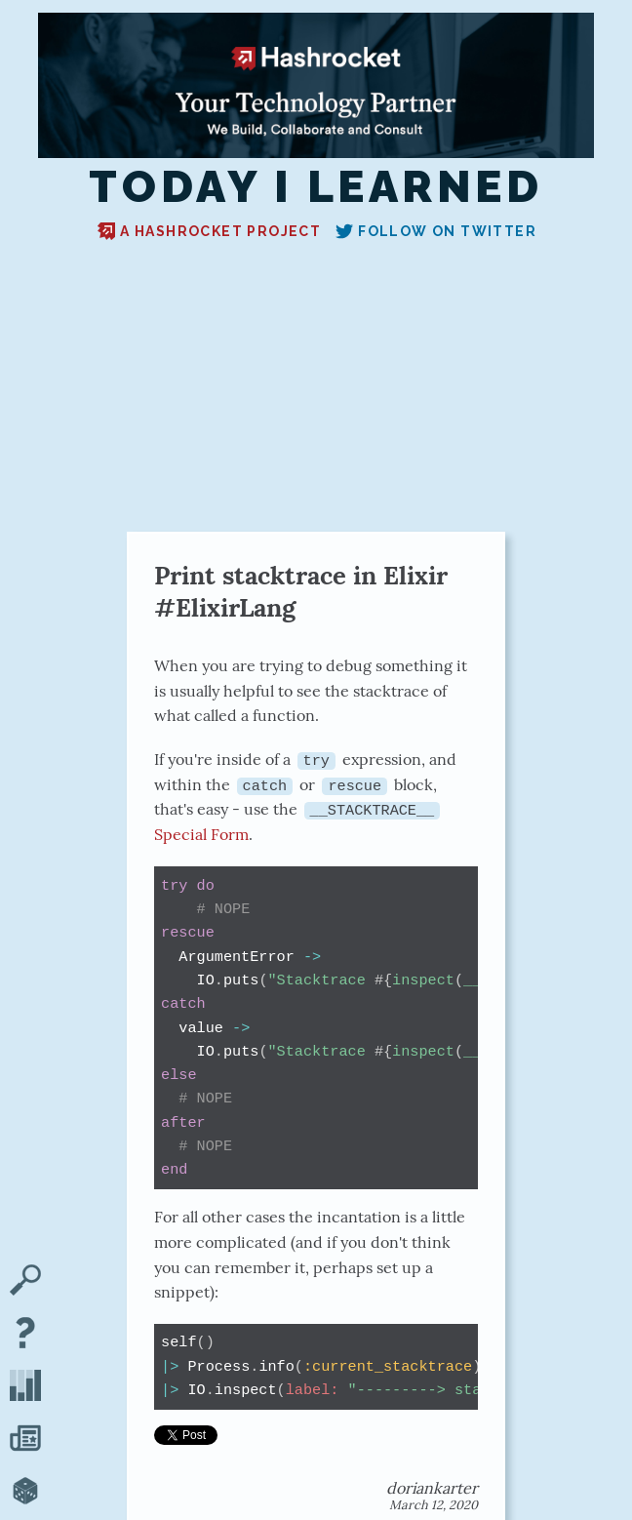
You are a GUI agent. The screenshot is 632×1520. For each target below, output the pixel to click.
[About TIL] (25, 1334)
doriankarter (432, 1487)
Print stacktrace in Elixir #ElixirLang (301, 591)
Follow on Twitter (436, 231)
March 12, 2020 (433, 1504)
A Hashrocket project (209, 231)
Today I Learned (315, 187)
